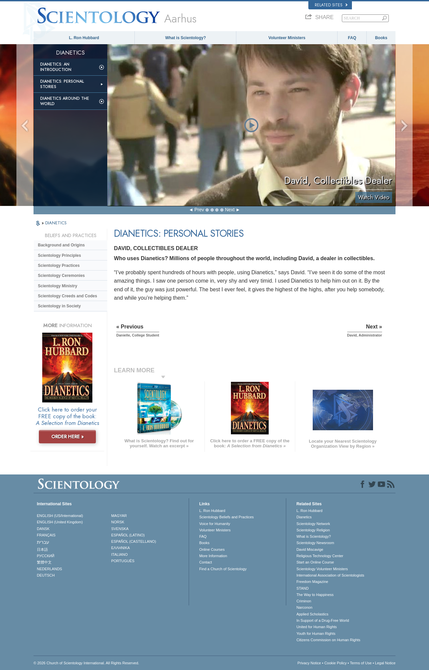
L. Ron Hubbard (84, 37)
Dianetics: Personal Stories (62, 84)
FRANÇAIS (46, 535)
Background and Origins (61, 245)
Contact (205, 562)
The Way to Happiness (314, 595)
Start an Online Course (315, 562)
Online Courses (212, 549)
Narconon (304, 607)
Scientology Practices (59, 265)
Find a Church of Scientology (222, 569)
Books (381, 37)
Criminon (303, 601)
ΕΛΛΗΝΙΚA (120, 548)
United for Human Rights (316, 627)
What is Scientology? (185, 37)
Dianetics (303, 517)
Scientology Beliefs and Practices (226, 517)
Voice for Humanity (214, 524)
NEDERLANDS (49, 569)
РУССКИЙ (45, 556)
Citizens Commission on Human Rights (328, 640)
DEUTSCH (46, 575)
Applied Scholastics (312, 614)
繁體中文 (44, 562)
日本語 (42, 549)
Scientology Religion (313, 530)
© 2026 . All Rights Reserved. (86, 663)
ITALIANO (119, 554)
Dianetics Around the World (64, 101)
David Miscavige (309, 549)
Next (230, 209)
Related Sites (331, 5)
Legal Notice (385, 663)
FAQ (352, 37)
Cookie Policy (335, 663)
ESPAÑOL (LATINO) (128, 535)
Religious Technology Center (319, 556)
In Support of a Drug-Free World (322, 620)
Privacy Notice (309, 663)
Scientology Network (313, 524)
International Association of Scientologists (330, 575)
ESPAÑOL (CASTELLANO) (133, 541)
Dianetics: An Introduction (55, 67)
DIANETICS (56, 223)
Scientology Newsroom (315, 543)
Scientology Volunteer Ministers (322, 569)
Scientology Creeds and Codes (67, 296)
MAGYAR (119, 516)
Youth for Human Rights (315, 633)
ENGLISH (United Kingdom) (60, 522)
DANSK (43, 529)
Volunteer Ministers (286, 37)
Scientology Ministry (57, 286)
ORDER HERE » (67, 436)
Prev (199, 209)
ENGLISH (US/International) (60, 516)
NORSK (117, 522)
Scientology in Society (59, 306)
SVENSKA (120, 529)
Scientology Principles (59, 255)
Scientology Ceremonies (61, 275)
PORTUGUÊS (122, 561)
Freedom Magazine (312, 582)
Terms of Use (361, 663)
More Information (213, 556)
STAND (302, 588)
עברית (43, 542)
